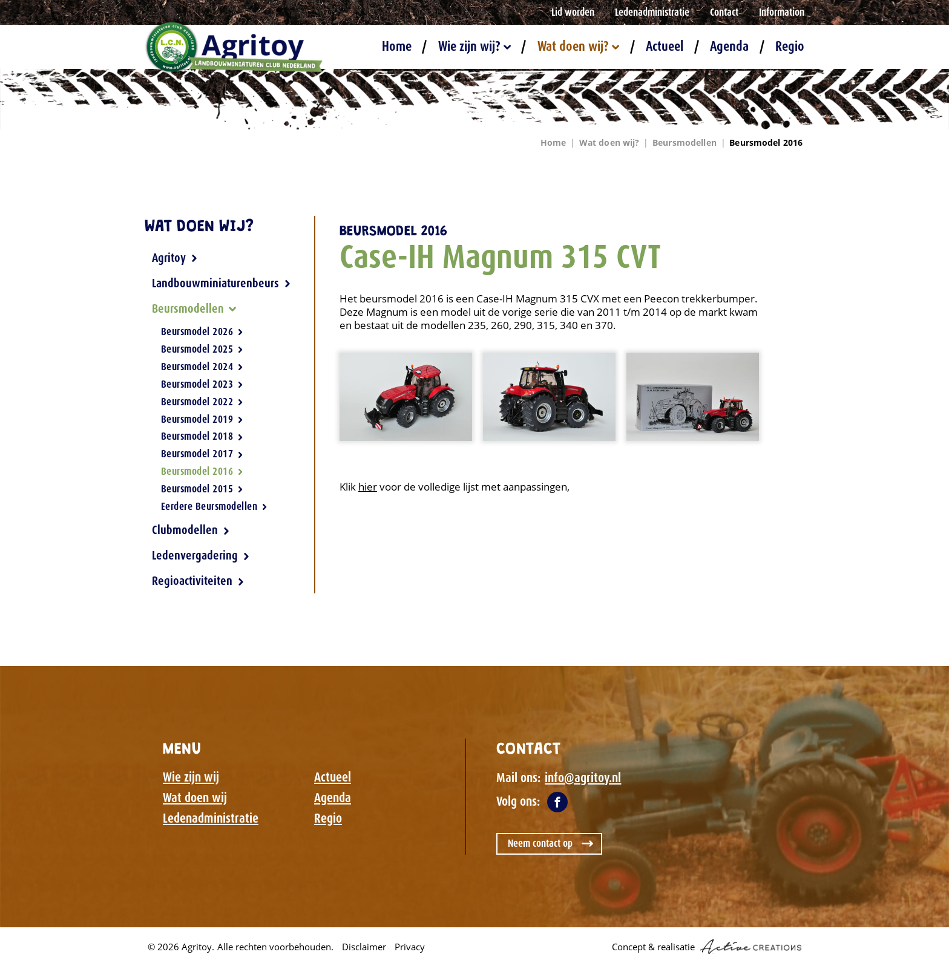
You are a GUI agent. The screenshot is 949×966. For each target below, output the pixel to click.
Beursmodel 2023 (202, 384)
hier (367, 487)
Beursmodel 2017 (202, 453)
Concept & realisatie (706, 946)
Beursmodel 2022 (202, 401)
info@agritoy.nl (583, 777)
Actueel (664, 47)
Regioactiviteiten (198, 581)
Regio (789, 47)
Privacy (410, 947)
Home (397, 47)
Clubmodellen (191, 530)
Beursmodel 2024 (202, 366)
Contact (724, 12)
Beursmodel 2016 (766, 142)
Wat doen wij (195, 797)
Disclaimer (364, 947)
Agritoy (175, 258)
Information (781, 12)
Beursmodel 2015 (202, 488)
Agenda (729, 47)
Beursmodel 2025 (202, 349)
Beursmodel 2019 (202, 419)
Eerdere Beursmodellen (214, 506)
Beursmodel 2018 (202, 436)
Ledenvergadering (201, 555)
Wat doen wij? (578, 47)
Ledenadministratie (652, 12)
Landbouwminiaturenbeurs (221, 283)
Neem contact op (540, 843)
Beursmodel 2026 (202, 332)
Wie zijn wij (191, 777)
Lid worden (572, 12)
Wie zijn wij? (474, 47)
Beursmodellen (684, 142)
